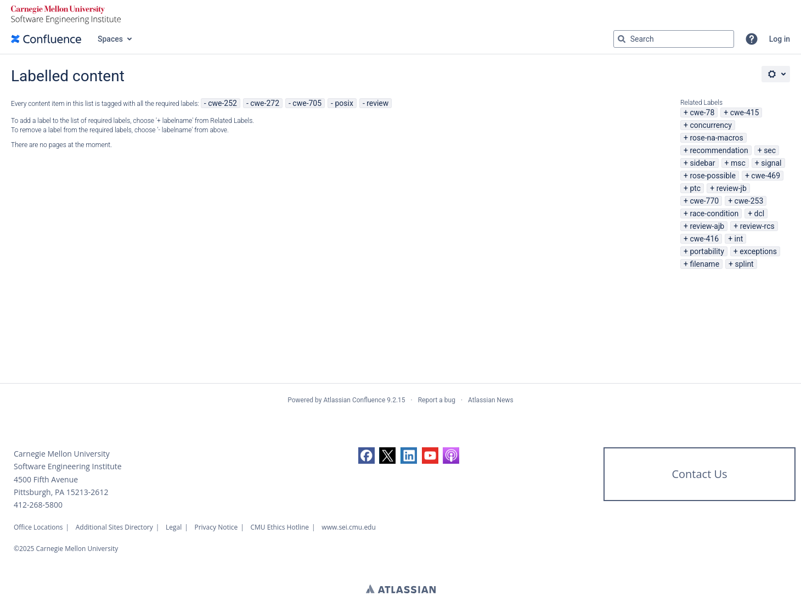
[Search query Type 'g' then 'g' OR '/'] (673, 39)
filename (704, 264)
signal (771, 163)
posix (344, 103)
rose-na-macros (716, 137)
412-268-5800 (38, 504)
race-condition (714, 213)
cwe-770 (704, 200)
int (739, 238)
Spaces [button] (110, 39)
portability (707, 251)
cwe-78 (702, 112)
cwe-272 (264, 103)
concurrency (711, 125)
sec (770, 150)
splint (744, 264)
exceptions (758, 251)
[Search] (621, 39)
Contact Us (699, 474)
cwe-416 (704, 238)
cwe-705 (306, 103)
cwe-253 (749, 200)
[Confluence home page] (46, 39)
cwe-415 (744, 112)
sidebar (702, 163)
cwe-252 (222, 103)
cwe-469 (765, 175)
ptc (695, 188)
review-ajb (707, 226)
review (377, 103)
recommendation (719, 150)
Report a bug (436, 400)
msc (738, 163)
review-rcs (757, 226)
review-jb (732, 188)
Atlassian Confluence (354, 400)
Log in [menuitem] (779, 39)
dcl (759, 213)
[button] (752, 39)
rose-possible (713, 175)
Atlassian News (491, 400)
